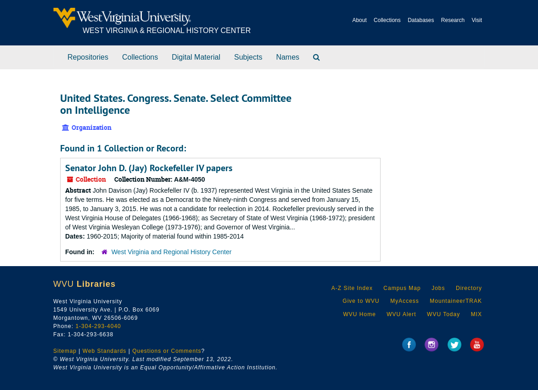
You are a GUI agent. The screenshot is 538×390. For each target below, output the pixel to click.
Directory (469, 288)
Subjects (248, 57)
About (359, 20)
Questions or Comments (166, 351)
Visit (477, 20)
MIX (476, 314)
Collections (387, 20)
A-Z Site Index (352, 288)
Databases (421, 20)
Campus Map (401, 288)
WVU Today (443, 314)
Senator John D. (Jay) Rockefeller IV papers (148, 168)
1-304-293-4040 (98, 326)
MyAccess (404, 301)
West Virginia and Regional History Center (172, 252)
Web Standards (105, 351)
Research (453, 20)
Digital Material (196, 57)
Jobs (438, 288)
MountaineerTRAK (456, 301)
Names (287, 57)
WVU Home (359, 314)
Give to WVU (360, 301)
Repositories (87, 57)
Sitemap (65, 351)
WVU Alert (401, 314)
